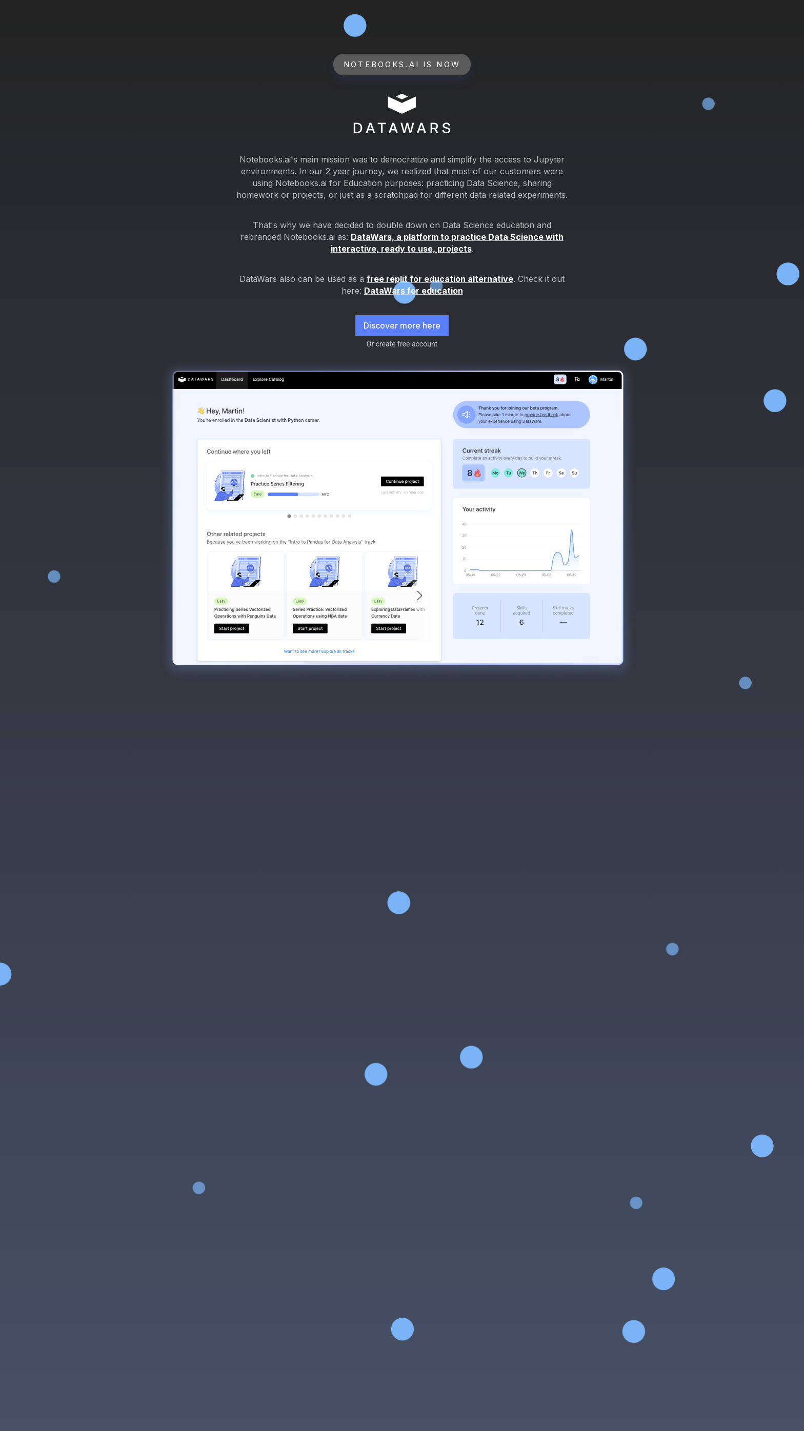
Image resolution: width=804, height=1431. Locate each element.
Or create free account (402, 344)
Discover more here (402, 325)
